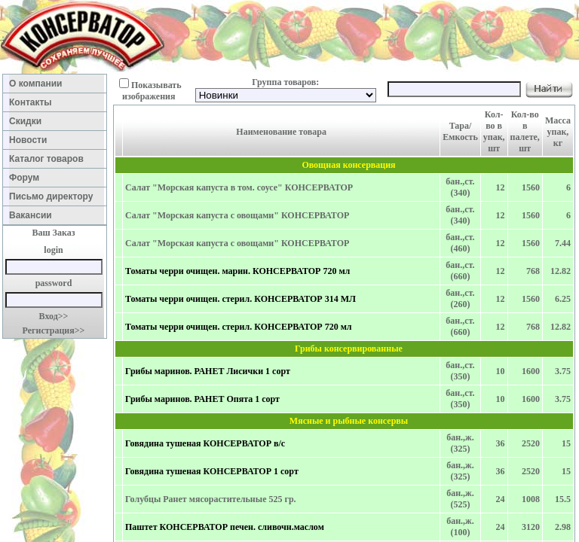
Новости (56, 140)
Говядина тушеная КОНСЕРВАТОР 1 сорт (212, 471)
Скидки (55, 121)
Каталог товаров (54, 159)
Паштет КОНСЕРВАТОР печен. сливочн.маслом (224, 527)
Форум (56, 177)
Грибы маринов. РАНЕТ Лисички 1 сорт (207, 371)
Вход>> (54, 316)
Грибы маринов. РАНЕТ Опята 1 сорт (202, 399)
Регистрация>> (54, 330)
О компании (54, 83)
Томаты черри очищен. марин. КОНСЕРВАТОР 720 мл (237, 271)
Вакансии (54, 215)
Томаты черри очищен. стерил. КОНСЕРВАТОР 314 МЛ (240, 299)
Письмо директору (53, 196)
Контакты (55, 102)
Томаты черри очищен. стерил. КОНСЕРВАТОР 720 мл (238, 326)
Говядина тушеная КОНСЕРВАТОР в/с (205, 443)
